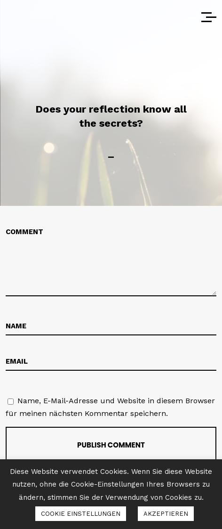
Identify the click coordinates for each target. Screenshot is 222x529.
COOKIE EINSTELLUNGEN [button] (80, 513)
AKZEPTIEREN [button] (165, 513)
